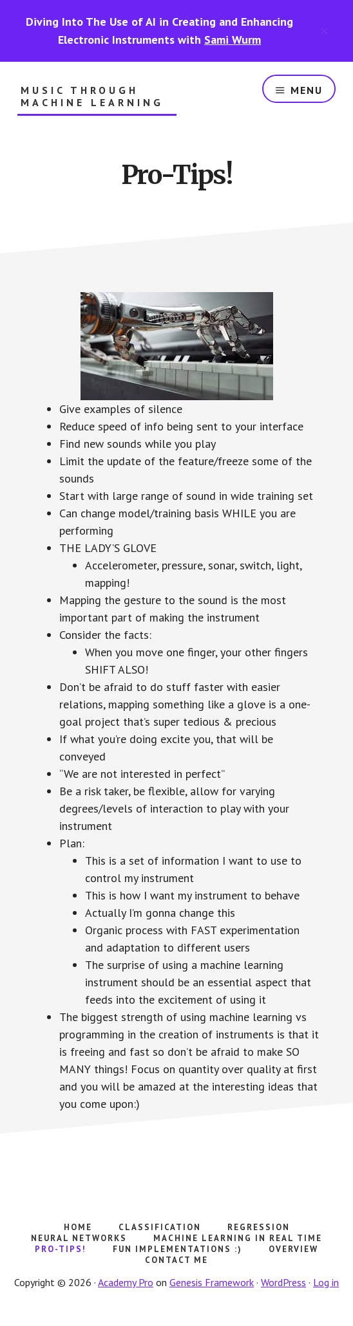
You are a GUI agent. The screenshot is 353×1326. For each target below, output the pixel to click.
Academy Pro (125, 1282)
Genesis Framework (211, 1282)
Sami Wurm (232, 39)
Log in (326, 1282)
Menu (307, 90)
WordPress (283, 1282)
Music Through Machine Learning (92, 96)
